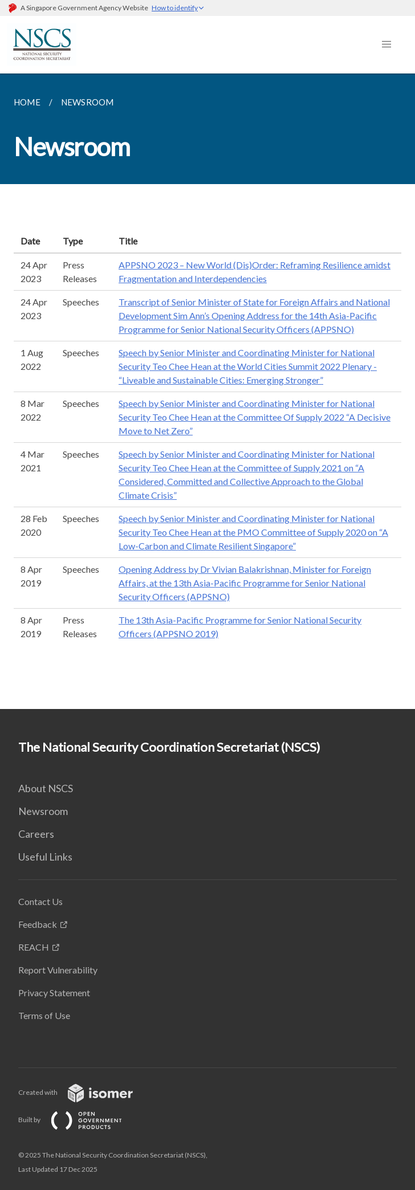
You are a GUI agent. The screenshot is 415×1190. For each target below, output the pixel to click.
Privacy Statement (54, 992)
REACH (33, 947)
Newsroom (43, 811)
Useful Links (45, 856)
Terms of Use (44, 1015)
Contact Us (40, 901)
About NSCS (45, 788)
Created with (84, 1092)
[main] (207, 391)
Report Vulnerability (57, 969)
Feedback (37, 924)
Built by (79, 1119)
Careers (36, 834)
